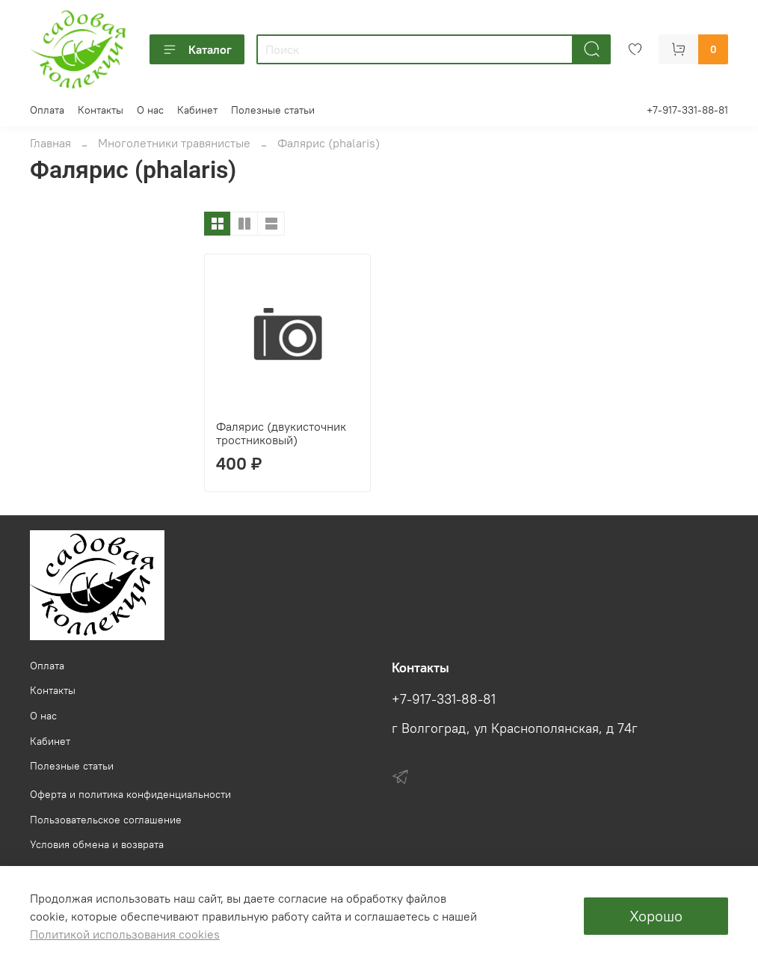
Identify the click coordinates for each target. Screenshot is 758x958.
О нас (150, 110)
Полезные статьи (273, 110)
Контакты (100, 110)
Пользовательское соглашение (106, 819)
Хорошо (655, 915)
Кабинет (197, 110)
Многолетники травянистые (174, 142)
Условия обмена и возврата (97, 844)
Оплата (47, 110)
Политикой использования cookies (125, 934)
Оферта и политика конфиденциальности (130, 794)
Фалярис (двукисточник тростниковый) (281, 433)
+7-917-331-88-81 (687, 110)
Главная (50, 142)
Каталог (197, 49)
